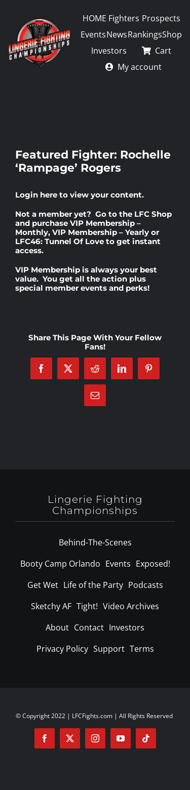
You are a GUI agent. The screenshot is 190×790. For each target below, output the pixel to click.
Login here (36, 195)
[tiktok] (146, 738)
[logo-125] (39, 21)
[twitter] (70, 738)
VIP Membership (47, 269)
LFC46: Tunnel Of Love (59, 241)
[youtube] (120, 738)
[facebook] (44, 738)
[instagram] (95, 738)
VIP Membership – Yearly (100, 232)
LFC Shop (153, 214)
